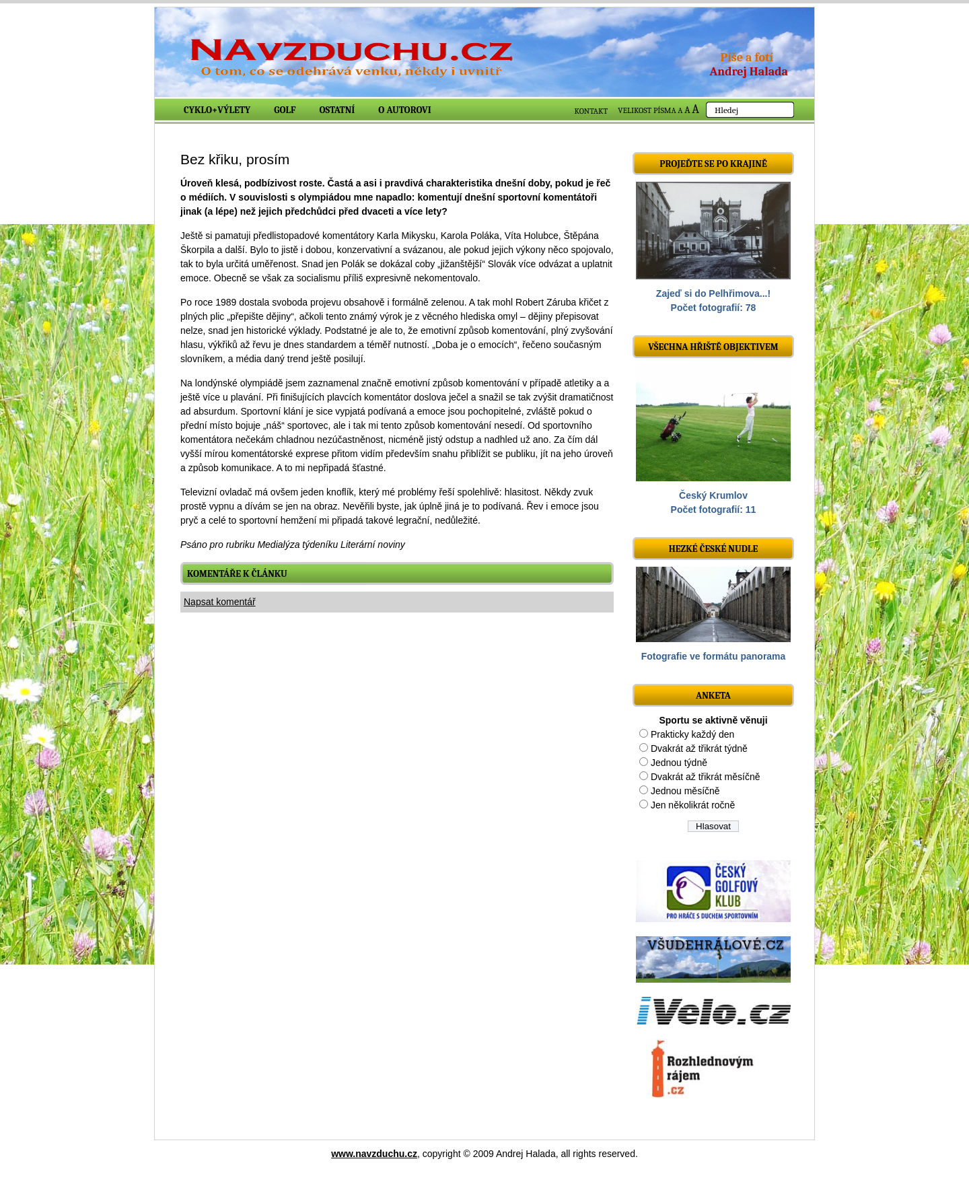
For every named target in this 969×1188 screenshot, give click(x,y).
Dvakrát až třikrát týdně (699, 748)
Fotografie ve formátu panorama (713, 656)
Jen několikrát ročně (693, 805)
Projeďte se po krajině (713, 164)
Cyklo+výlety (217, 110)
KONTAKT (591, 111)
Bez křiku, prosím (234, 159)
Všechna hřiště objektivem (713, 347)
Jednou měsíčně (685, 790)
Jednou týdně (679, 762)
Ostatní (337, 110)
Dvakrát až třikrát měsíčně (705, 776)
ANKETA (713, 695)
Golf (284, 110)
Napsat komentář (220, 601)
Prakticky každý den (693, 734)
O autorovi (404, 110)
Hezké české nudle (713, 549)
